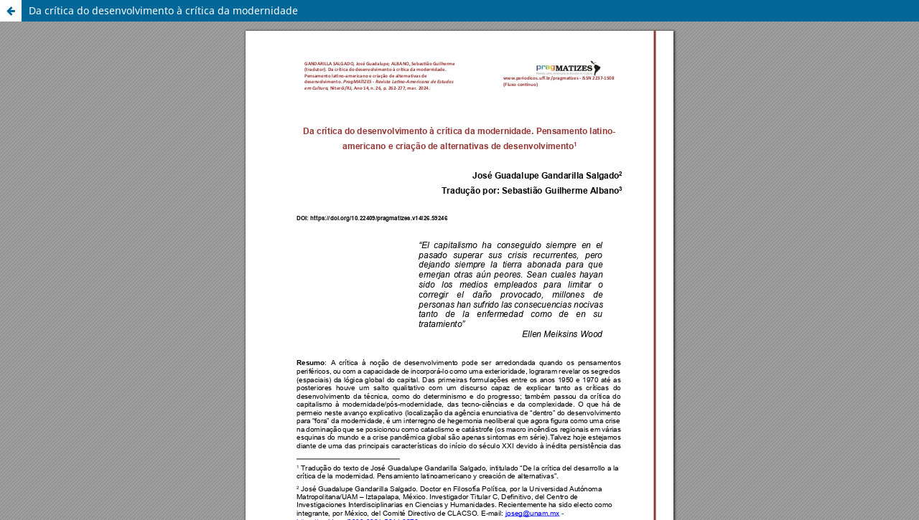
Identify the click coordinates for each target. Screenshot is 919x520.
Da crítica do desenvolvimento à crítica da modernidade (163, 10)
